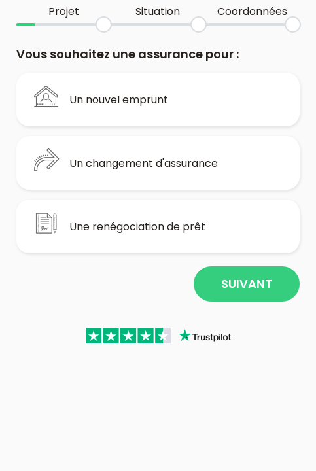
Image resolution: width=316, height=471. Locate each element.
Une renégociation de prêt (119, 223)
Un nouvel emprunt (100, 96)
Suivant (246, 283)
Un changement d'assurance (125, 160)
